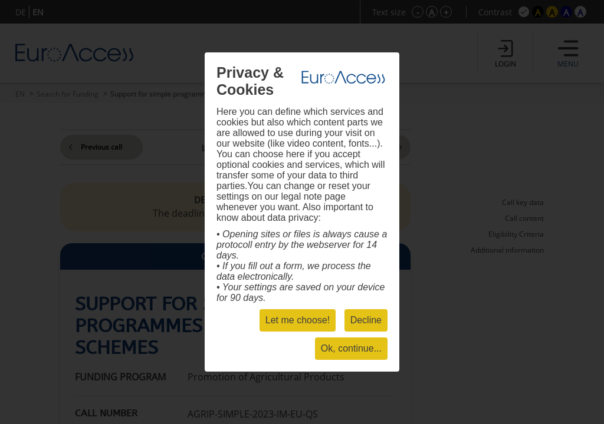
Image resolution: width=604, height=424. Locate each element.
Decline (366, 320)
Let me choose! (297, 320)
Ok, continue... (351, 348)
